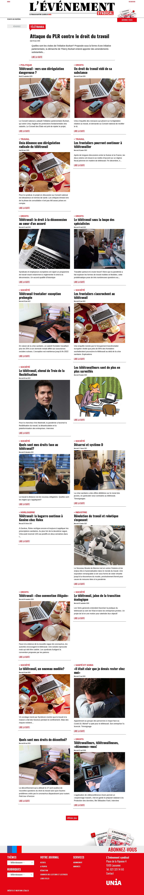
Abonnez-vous (127, 19)
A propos (43, 866)
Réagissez (17, 26)
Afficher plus (72, 817)
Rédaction (44, 870)
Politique (26, 65)
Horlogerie (27, 512)
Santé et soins (84, 665)
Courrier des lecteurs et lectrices (54, 874)
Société (25, 290)
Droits (80, 65)
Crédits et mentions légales (18, 890)
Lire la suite (37, 57)
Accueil (43, 862)
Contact (110, 873)
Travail (24, 139)
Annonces (76, 866)
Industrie (81, 512)
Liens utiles (44, 878)
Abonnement (77, 862)
